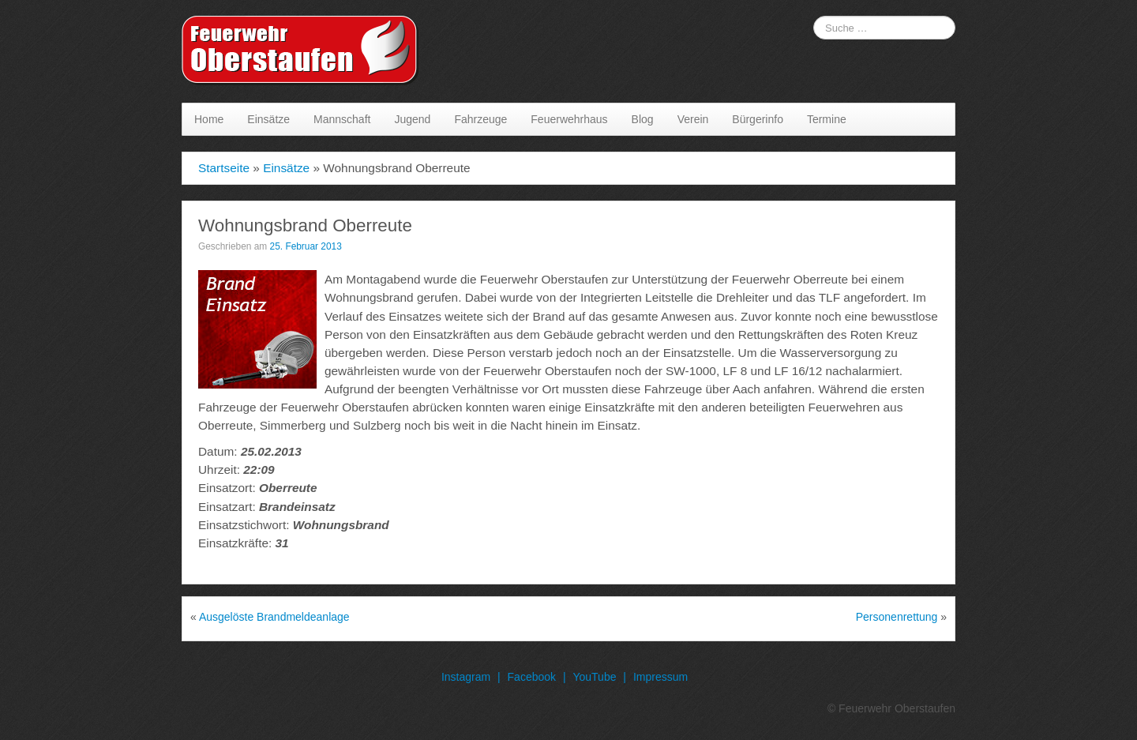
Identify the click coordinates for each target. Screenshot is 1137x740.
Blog (643, 119)
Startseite (224, 168)
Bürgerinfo (757, 119)
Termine (826, 119)
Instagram (465, 677)
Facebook (532, 677)
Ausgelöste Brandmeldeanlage (274, 616)
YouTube (594, 677)
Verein (693, 119)
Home (208, 119)
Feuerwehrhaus (569, 119)
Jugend (412, 119)
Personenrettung (897, 616)
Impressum (660, 677)
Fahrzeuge (480, 119)
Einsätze (268, 119)
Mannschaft (341, 119)
